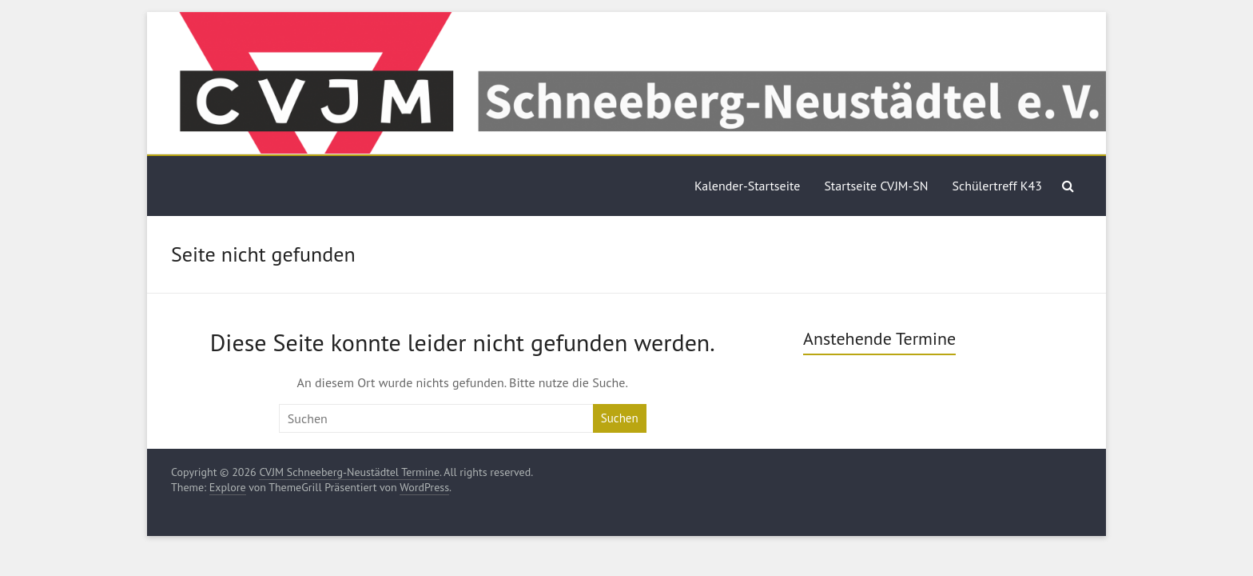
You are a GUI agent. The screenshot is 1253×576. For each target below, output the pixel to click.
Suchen (619, 418)
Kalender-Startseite (747, 186)
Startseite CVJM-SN (876, 186)
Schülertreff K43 (997, 186)
